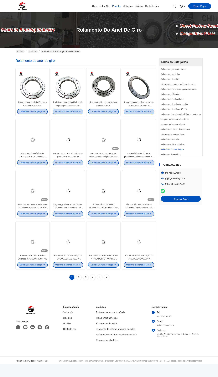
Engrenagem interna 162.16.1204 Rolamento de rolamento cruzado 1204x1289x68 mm (67, 217)
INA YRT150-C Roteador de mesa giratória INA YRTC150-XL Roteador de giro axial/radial (68, 162)
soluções (128, 6)
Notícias (139, 6)
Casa (94, 6)
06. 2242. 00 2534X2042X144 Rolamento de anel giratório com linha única (103, 162)
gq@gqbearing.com (175, 178)
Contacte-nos (152, 6)
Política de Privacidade (25, 374)
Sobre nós (105, 6)
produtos (116, 6)
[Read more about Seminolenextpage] (99, 290)
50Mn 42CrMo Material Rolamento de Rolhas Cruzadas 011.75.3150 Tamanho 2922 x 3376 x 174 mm (32, 217)
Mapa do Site (43, 374)
